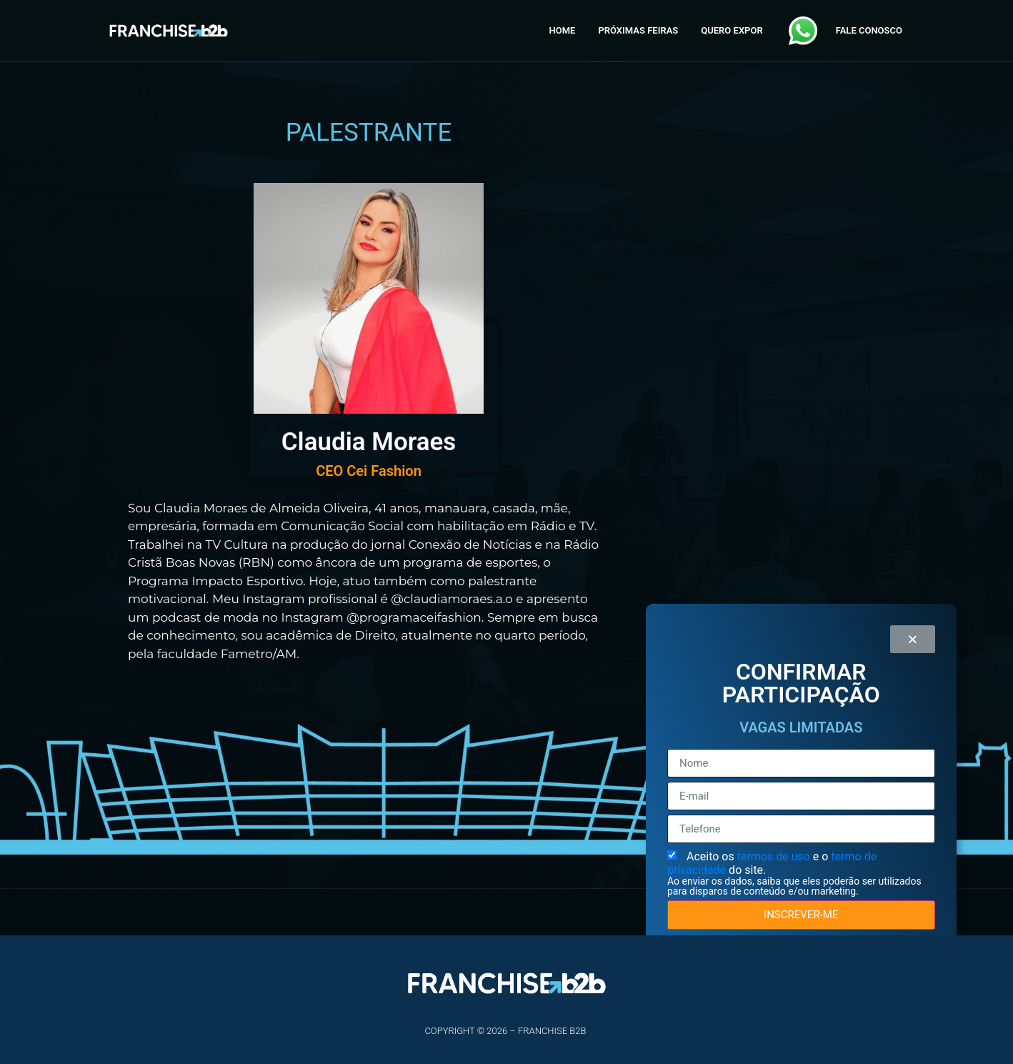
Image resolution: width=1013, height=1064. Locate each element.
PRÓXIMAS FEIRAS (638, 30)
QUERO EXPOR (731, 30)
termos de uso (775, 856)
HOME (562, 30)
